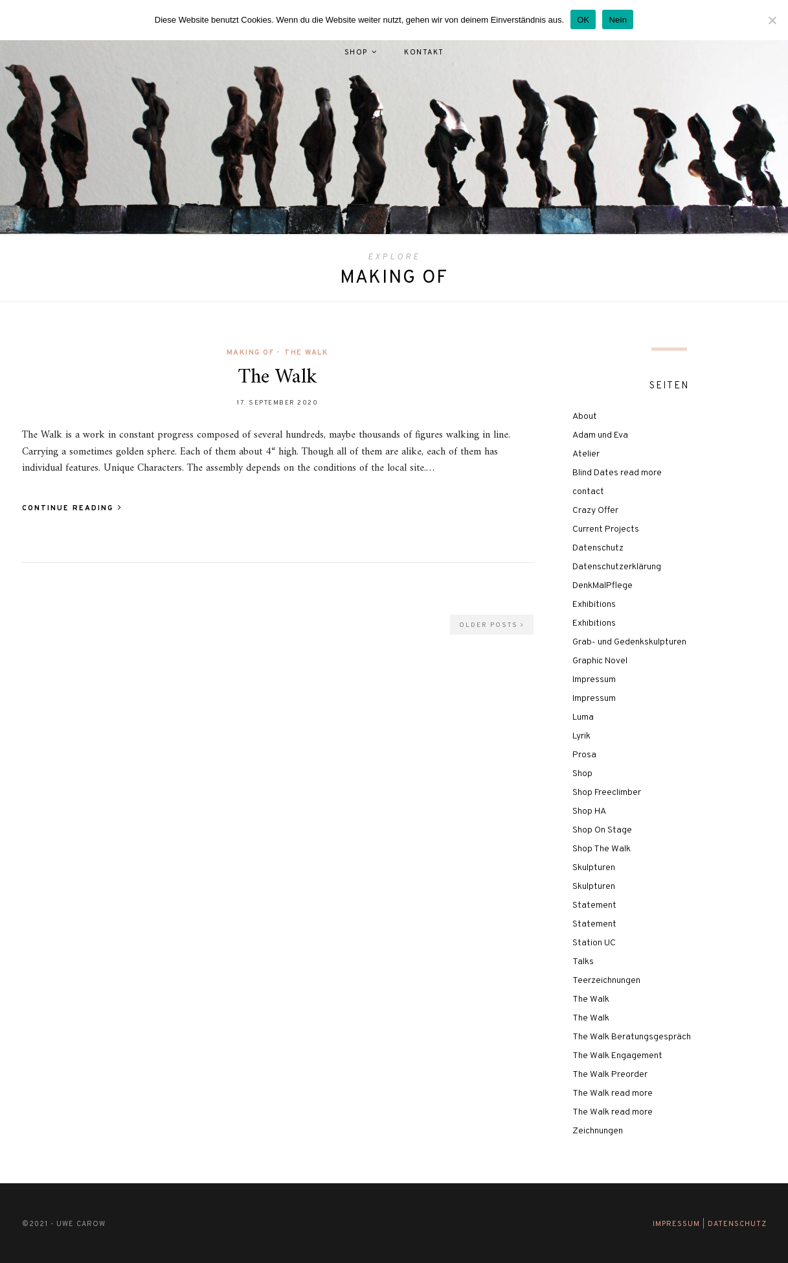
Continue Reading (72, 508)
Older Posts (491, 625)
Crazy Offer (595, 510)
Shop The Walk (601, 849)
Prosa (584, 755)
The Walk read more (612, 1093)
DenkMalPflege (602, 585)
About (584, 416)
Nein (618, 20)
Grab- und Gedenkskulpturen (629, 642)
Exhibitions (594, 604)
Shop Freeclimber (606, 792)
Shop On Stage (602, 830)
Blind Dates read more (617, 472)
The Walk (306, 352)
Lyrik (581, 736)
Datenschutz (598, 548)
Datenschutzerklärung (616, 566)
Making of (251, 352)
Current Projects (605, 529)
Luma (583, 717)
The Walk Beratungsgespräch (631, 1037)
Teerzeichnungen (606, 980)
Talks (583, 961)
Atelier (586, 454)
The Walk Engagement (617, 1055)
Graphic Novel (599, 661)
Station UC (594, 943)
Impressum (594, 679)
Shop (356, 52)
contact (588, 491)
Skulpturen (593, 867)
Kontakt (424, 52)
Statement (594, 905)
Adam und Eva (600, 435)
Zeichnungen (597, 1131)
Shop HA (589, 811)
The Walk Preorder (609, 1074)
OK (583, 20)
